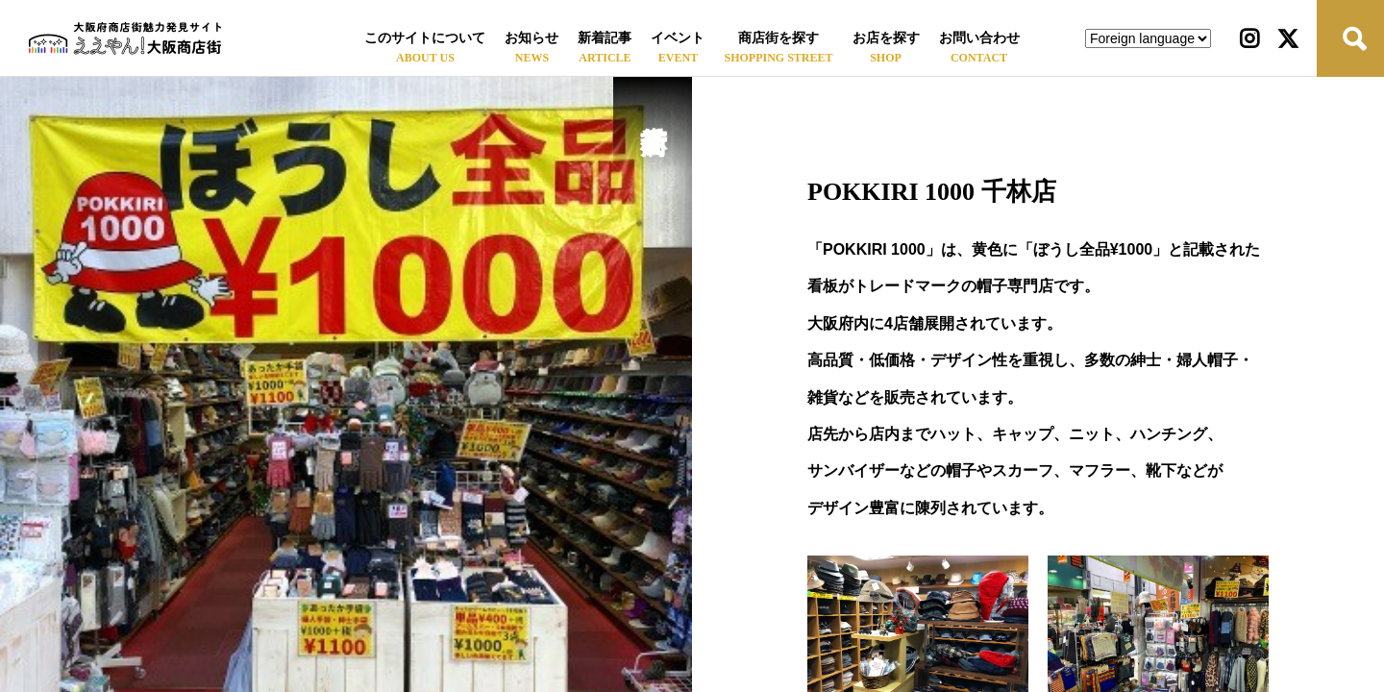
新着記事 (604, 38)
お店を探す (886, 38)
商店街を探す (778, 38)
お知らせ (531, 38)
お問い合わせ (979, 38)
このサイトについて (424, 38)
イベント (677, 38)
